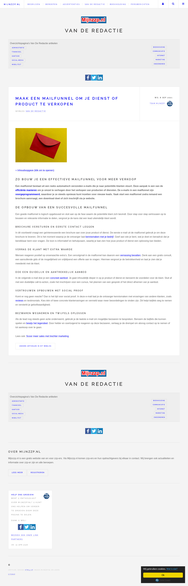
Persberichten (140, 4)
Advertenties (71, 4)
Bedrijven (34, 4)
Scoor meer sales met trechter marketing (47, 336)
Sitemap (11, 574)
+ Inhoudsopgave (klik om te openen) (34, 170)
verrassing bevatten (130, 255)
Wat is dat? (172, 569)
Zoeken (173, 4)
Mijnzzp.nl (12, 4)
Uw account (163, 4)
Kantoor (16, 56)
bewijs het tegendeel (37, 323)
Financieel (17, 52)
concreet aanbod (59, 278)
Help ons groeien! (22, 495)
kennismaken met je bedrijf (100, 237)
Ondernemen (159, 64)
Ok (163, 575)
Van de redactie (95, 4)
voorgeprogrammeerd (27, 194)
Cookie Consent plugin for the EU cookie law (163, 580)
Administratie (18, 48)
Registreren (38, 472)
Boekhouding (118, 4)
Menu (183, 4)
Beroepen (51, 4)
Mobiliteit (16, 64)
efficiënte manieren (26, 190)
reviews (19, 300)
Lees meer (17, 472)
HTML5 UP (29, 570)
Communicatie (159, 51)
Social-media (18, 60)
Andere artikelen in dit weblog (35, 346)
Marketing (160, 59)
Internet (161, 55)
